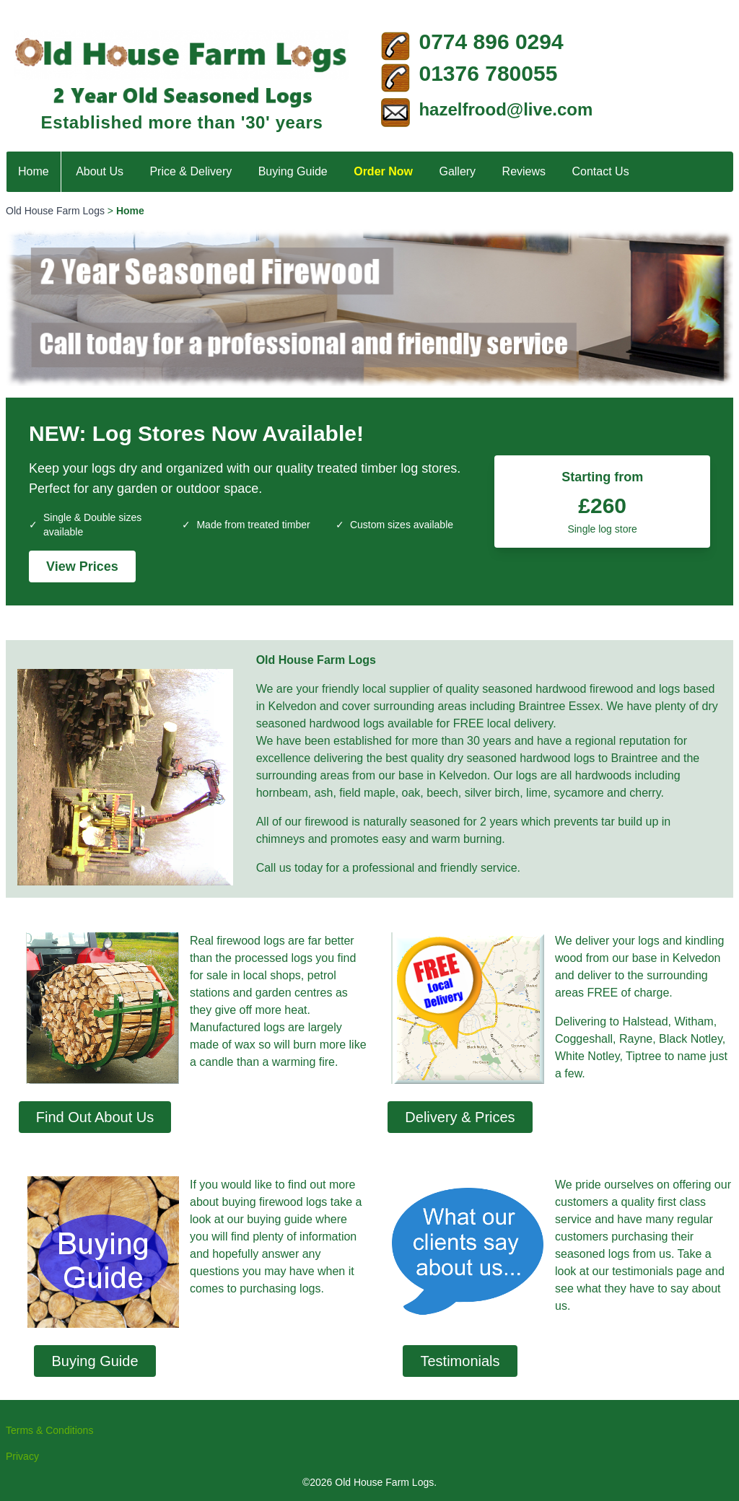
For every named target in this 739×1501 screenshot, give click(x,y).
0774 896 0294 (491, 41)
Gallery (457, 171)
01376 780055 (488, 73)
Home (33, 171)
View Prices (82, 566)
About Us (99, 171)
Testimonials (459, 1361)
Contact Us (600, 171)
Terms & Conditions (49, 1430)
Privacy (22, 1456)
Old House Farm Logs (55, 210)
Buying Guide (293, 171)
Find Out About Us (95, 1117)
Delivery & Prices (460, 1117)
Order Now (383, 171)
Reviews (524, 171)
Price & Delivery (190, 171)
